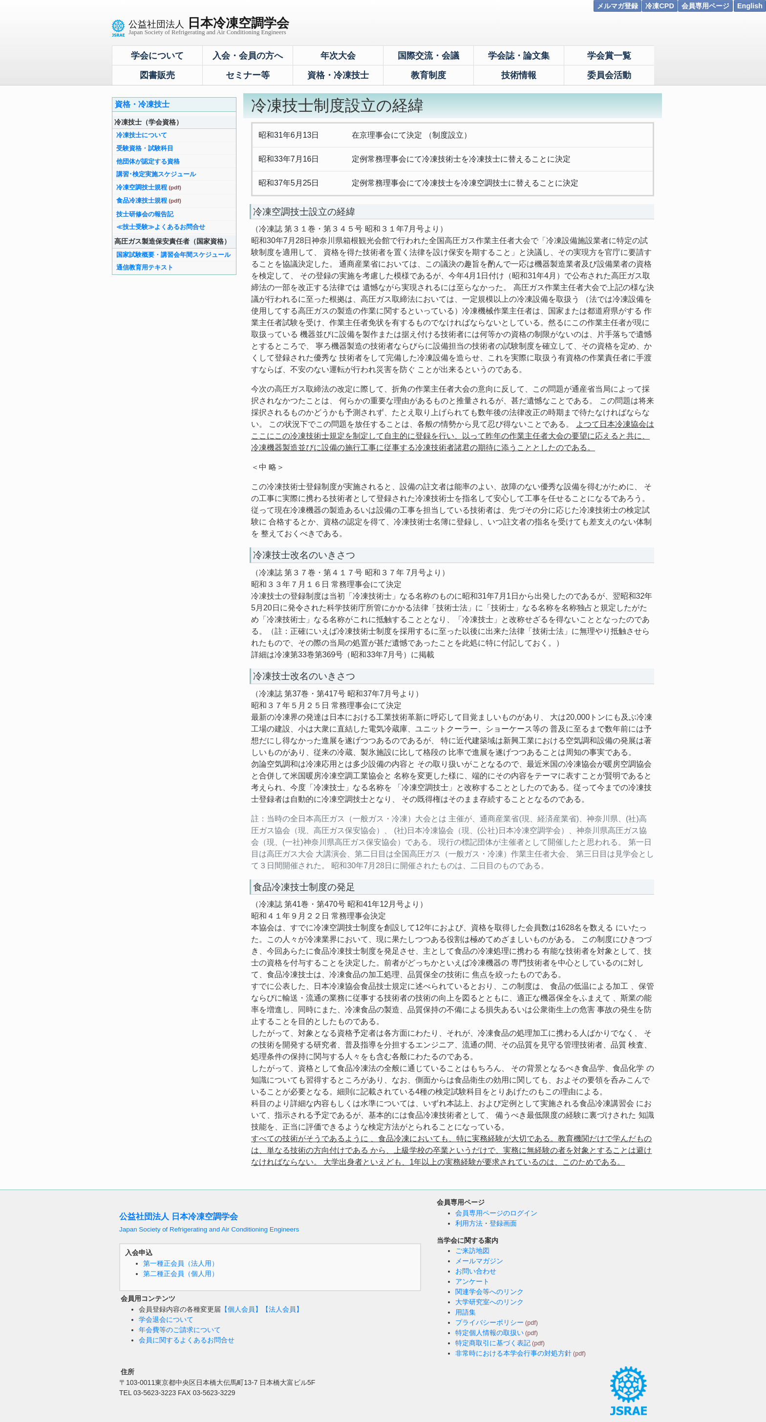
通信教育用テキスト (144, 267)
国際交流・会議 (428, 56)
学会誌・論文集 (519, 56)
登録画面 (503, 1223)
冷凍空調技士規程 (141, 187)
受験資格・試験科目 (144, 148)
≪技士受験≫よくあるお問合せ (160, 226)
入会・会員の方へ (248, 56)
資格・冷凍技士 (338, 75)
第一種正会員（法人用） (180, 1263)
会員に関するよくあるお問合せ (186, 1340)
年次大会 (338, 56)
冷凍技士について (141, 135)
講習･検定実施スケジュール (156, 174)
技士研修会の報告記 (144, 214)
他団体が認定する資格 (148, 161)
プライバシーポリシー (489, 1322)
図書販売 (157, 75)
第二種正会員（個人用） (180, 1273)
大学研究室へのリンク (489, 1302)
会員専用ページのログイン (496, 1213)
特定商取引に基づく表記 (493, 1343)
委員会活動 (609, 75)
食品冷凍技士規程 (141, 200)
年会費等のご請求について (180, 1330)
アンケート (472, 1281)
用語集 (465, 1312)
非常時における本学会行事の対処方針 (513, 1353)
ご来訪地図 (472, 1251)
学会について (157, 56)
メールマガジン (479, 1261)
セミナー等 (248, 75)
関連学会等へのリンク (489, 1292)
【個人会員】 (241, 1309)
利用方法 (469, 1223)
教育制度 (428, 75)
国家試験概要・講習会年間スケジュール (173, 254)
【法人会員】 (282, 1309)
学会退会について (166, 1319)
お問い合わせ (475, 1271)
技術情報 (518, 75)
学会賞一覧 (609, 56)
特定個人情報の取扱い (489, 1333)
